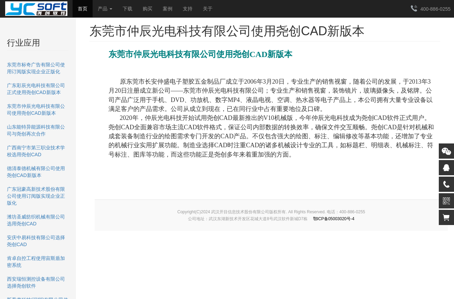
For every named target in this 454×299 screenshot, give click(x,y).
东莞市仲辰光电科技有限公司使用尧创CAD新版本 (36, 109)
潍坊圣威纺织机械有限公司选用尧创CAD (36, 220)
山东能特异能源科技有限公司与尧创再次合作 (36, 130)
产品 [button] (105, 8)
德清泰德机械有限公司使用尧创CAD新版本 (36, 172)
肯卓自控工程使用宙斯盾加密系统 (36, 261)
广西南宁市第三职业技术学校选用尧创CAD (36, 151)
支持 (187, 8)
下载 (127, 8)
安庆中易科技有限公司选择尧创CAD (36, 241)
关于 (207, 8)
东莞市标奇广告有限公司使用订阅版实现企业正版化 (36, 68)
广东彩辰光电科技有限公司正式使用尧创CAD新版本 (36, 89)
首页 (82, 8)
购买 (147, 8)
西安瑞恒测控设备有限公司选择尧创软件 (36, 282)
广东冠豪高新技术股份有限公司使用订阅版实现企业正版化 (36, 196)
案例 (167, 8)
